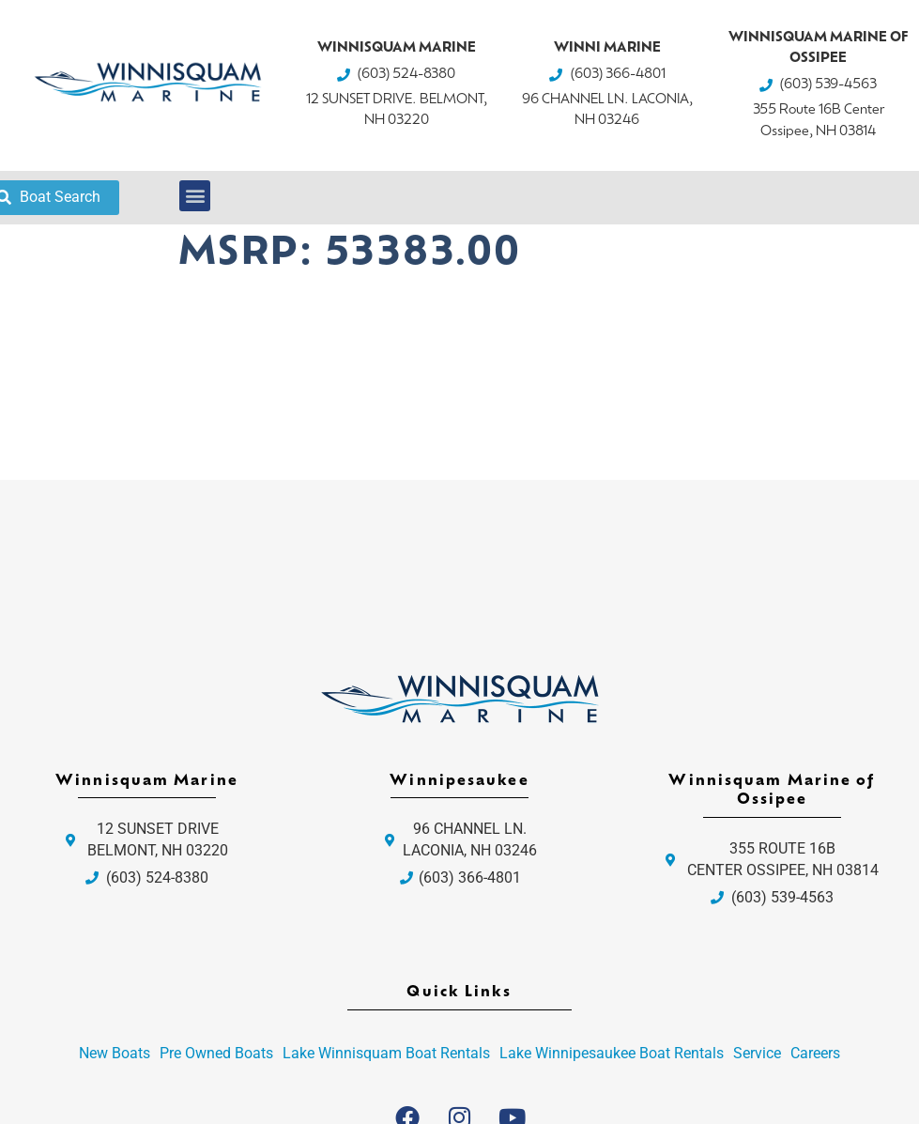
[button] (194, 195)
